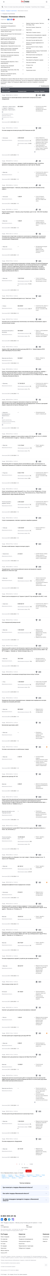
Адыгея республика (6, 420)
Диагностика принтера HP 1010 (10, 776)
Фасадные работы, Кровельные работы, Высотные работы (41, 660)
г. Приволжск (10, 1176)
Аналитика (21, 1243)
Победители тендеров (24, 1248)
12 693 (31, 1164)
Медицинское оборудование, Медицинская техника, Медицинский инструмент (41, 632)
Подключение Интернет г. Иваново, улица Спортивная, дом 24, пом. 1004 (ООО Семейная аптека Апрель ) (25, 212)
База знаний (22, 1236)
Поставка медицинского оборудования (12, 1141)
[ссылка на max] (13, 1219)
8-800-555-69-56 (8, 1216)
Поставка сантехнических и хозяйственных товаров (15, 749)
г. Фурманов (21, 1175)
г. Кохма (43, 1175)
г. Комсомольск (29, 1175)
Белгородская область (7, 114)
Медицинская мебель (41, 637)
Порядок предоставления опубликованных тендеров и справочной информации (18, 1260)
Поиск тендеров (5, 1236)
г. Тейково (37, 1175)
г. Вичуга (17, 1176)
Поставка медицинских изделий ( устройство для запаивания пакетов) (20, 958)
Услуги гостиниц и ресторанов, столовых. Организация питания (41, 280)
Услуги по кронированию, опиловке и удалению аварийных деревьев (19, 520)
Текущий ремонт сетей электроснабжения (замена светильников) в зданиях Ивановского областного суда (21, 570)
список (17, 1270)
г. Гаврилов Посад (5, 1177)
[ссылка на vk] (2, 1219)
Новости (45, 1241)
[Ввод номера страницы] (21, 1171)
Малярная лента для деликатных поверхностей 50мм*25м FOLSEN (19, 1057)
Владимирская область (7, 117)
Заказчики (3, 1248)
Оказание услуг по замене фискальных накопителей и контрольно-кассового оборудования (21, 98)
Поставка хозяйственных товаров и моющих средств (15, 546)
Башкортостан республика (8, 421)
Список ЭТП (4, 1252)
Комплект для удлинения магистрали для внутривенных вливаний (19, 1010)
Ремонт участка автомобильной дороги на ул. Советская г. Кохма (19, 298)
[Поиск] (2, 6)
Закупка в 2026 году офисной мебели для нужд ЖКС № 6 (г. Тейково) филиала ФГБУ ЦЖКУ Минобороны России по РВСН (23, 350)
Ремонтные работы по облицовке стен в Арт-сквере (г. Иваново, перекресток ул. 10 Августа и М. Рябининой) (23, 858)
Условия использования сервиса (8, 1266)
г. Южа (40, 1176)
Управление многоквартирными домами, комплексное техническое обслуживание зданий (41, 814)
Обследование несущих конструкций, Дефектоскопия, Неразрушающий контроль (41, 249)
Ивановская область (7, 140)
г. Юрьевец (13, 1177)
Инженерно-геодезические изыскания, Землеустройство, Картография (40, 735)
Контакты (45, 1239)
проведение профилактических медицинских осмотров (16, 884)
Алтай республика (6, 423)
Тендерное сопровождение (26, 1239)
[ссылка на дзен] (5, 1219)
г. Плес (28, 1176)
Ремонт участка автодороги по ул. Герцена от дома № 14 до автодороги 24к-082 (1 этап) (24, 596)
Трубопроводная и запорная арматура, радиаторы (41, 993)
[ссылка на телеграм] (9, 1219)
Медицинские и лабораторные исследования (39, 711)
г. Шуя (15, 1175)
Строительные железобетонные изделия (40, 997)
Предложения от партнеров (26, 1246)
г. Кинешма (9, 1175)
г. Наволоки (20, 1177)
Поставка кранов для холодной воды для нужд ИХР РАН (16, 1035)
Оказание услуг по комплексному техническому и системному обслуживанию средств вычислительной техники (24, 322)
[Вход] (46, 2)
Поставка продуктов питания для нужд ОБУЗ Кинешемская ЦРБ (18, 130)
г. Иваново (3, 1175)
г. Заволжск (34, 1176)
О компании (46, 1236)
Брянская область (6, 115)
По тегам (3, 1243)
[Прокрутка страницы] (45, 1265)
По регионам (4, 1241)
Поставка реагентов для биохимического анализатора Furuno (18, 1113)
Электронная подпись (24, 1241)
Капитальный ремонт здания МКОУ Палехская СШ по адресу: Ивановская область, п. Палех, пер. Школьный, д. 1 (24, 828)
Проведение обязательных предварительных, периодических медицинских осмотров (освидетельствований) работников (24, 701)
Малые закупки (5, 1250)
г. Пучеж (23, 1176)
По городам (4, 1246)
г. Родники (3, 1176)
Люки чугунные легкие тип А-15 (10, 984)
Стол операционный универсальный (11, 622)
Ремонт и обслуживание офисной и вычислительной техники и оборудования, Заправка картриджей (42, 333)
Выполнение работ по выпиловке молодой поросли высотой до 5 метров (20, 674)
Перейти (28, 1171)
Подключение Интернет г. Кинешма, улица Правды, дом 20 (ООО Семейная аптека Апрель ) (23, 188)
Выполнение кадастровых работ (10, 725)
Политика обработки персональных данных (10, 1263)
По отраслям (4, 1239)
